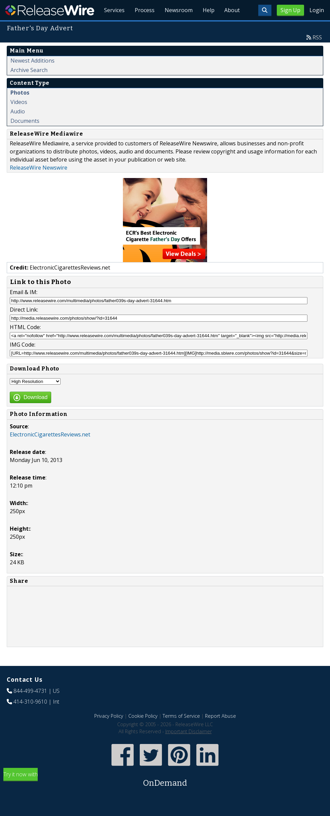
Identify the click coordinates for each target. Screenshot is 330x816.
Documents (24, 136)
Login (316, 10)
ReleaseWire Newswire (38, 183)
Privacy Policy (108, 731)
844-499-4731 (30, 706)
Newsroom (177, 27)
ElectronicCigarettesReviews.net (50, 450)
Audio (17, 127)
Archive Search (28, 85)
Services (111, 27)
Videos (18, 117)
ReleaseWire (49, 10)
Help (207, 27)
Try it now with (165, 795)
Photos (19, 108)
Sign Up (290, 10)
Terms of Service (181, 731)
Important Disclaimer (188, 747)
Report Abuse (220, 731)
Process (142, 27)
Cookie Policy (143, 731)
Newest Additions (32, 76)
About (231, 27)
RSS (317, 53)
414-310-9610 (30, 717)
